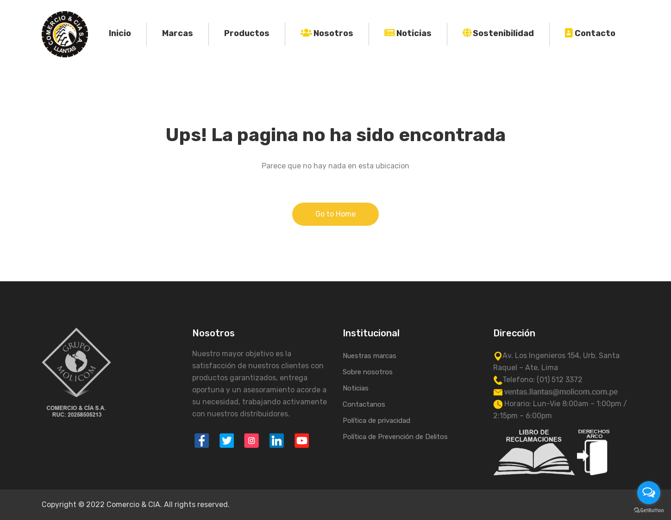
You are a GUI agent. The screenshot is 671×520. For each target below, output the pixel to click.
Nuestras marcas (369, 356)
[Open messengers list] (648, 492)
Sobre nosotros (368, 372)
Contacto (595, 33)
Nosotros (333, 33)
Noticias (414, 33)
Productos (247, 33)
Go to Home (335, 214)
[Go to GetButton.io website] (649, 511)
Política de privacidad (376, 420)
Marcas (177, 33)
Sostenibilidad (503, 33)
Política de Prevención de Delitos (395, 437)
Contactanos (364, 404)
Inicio (120, 33)
